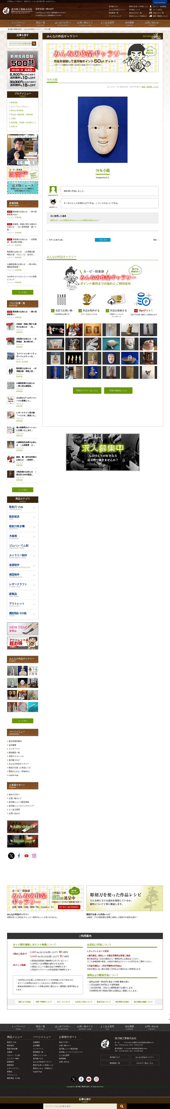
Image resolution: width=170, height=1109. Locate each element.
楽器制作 (10, 1062)
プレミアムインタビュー (20, 107)
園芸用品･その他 (13, 1078)
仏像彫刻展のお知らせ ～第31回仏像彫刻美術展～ (22, 267)
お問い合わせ (152, 23)
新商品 (9, 1072)
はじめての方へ (63, 23)
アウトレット (12, 1075)
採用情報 (62, 1059)
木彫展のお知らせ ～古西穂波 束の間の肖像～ (22, 242)
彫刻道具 (10, 1045)
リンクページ (14, 749)
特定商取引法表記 (122, 1002)
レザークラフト (13, 1068)
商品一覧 (40, 23)
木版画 (9, 1052)
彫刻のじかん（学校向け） (20, 771)
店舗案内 (36, 1042)
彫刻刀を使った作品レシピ (20, 768)
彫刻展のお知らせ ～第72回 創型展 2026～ (22, 215)
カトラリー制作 (13, 1059)
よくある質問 (107, 23)
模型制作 (10, 1065)
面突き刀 (53, 220)
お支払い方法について (83, 1002)
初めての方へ (14, 794)
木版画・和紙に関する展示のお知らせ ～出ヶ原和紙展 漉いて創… (22, 228)
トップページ (18, 23)
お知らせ (14, 126)
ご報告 (13, 118)
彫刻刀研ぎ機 (12, 1049)
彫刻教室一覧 (14, 753)
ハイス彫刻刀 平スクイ (68, 220)
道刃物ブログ (14, 760)
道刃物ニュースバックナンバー (22, 806)
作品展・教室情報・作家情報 (22, 115)
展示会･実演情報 (17, 111)
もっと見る (22, 292)
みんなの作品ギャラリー (19, 764)
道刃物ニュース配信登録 (19, 802)
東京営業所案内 (15, 741)
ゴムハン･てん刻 (13, 1055)
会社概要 (129, 23)
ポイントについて (63, 1002)
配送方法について (104, 1002)
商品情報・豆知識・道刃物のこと (23, 122)
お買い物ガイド (85, 23)
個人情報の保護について (143, 1002)
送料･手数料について (44, 1002)
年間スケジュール (16, 756)
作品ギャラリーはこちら (87, 390)
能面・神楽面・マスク (150, 87)
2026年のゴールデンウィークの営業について (22, 280)
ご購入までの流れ (24, 1002)
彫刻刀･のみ (11, 1042)
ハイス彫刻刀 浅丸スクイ (88, 220)
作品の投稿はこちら (118, 390)
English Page (13, 775)
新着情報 (14, 103)
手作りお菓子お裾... (56, 240)
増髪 (155, 240)
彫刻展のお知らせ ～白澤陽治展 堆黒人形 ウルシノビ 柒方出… (22, 255)
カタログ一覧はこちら (144, 1063)
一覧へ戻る (102, 240)
